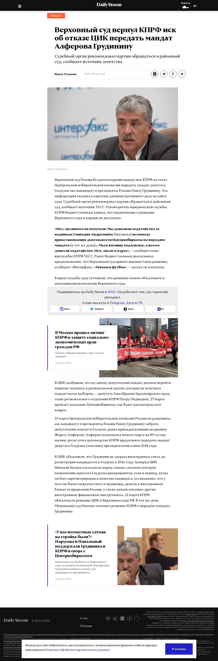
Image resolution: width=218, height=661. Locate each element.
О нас (84, 618)
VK (140, 303)
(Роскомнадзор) (191, 614)
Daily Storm (109, 5)
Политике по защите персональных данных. (198, 621)
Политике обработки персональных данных (77, 650)
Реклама (86, 625)
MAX (111, 292)
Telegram (117, 303)
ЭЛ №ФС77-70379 (154, 616)
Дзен (130, 303)
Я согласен (179, 648)
